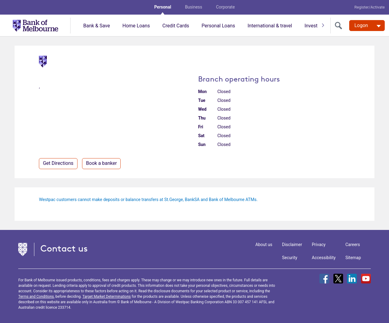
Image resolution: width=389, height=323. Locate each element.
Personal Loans (218, 26)
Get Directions (58, 163)
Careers (352, 244)
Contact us (64, 248)
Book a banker (101, 163)
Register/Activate (369, 7)
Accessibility (324, 257)
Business (193, 7)
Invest (311, 26)
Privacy (318, 244)
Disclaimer (292, 244)
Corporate (225, 7)
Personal (162, 7)
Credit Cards (175, 26)
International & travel (269, 26)
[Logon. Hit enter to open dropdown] (367, 25)
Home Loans (136, 26)
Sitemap (353, 257)
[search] (339, 25)
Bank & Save (96, 26)
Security (289, 257)
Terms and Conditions (36, 296)
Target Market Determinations (106, 296)
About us (263, 244)
